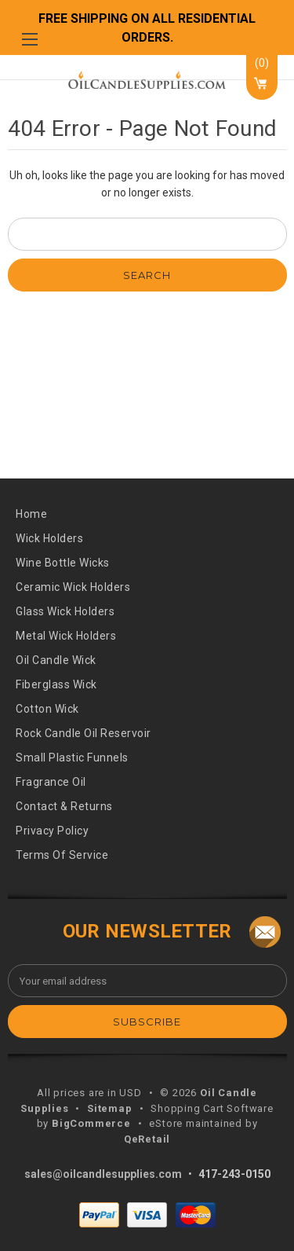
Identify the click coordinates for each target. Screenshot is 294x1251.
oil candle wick (56, 660)
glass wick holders (65, 611)
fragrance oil (51, 782)
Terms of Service (62, 855)
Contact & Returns (64, 806)
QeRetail (147, 1139)
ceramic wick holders (73, 587)
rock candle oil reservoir (83, 733)
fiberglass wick (56, 684)
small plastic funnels (72, 757)
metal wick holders (66, 635)
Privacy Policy (52, 830)
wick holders (49, 538)
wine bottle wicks (63, 562)
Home (31, 514)
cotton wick (47, 709)
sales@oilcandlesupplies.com (103, 1174)
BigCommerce (91, 1123)
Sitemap (109, 1108)
